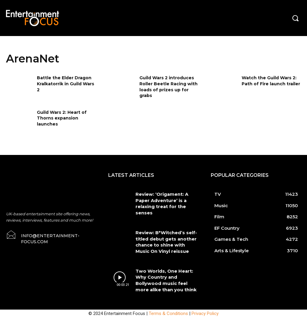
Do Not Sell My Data (44, 326)
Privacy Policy (205, 299)
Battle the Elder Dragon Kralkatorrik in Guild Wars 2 (65, 83)
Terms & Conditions (168, 299)
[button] (295, 18)
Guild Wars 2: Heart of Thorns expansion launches (62, 118)
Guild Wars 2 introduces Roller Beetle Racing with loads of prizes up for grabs (168, 86)
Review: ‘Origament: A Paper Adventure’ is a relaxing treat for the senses (167, 199)
